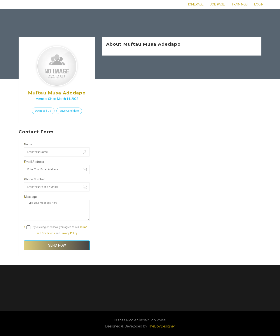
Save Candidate (69, 110)
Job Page (217, 4)
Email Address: (34, 162)
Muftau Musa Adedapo (57, 93)
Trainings (239, 4)
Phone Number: (35, 179)
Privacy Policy (69, 233)
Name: (28, 144)
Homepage (195, 4)
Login (259, 4)
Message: (30, 196)
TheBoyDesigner (161, 326)
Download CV (43, 110)
